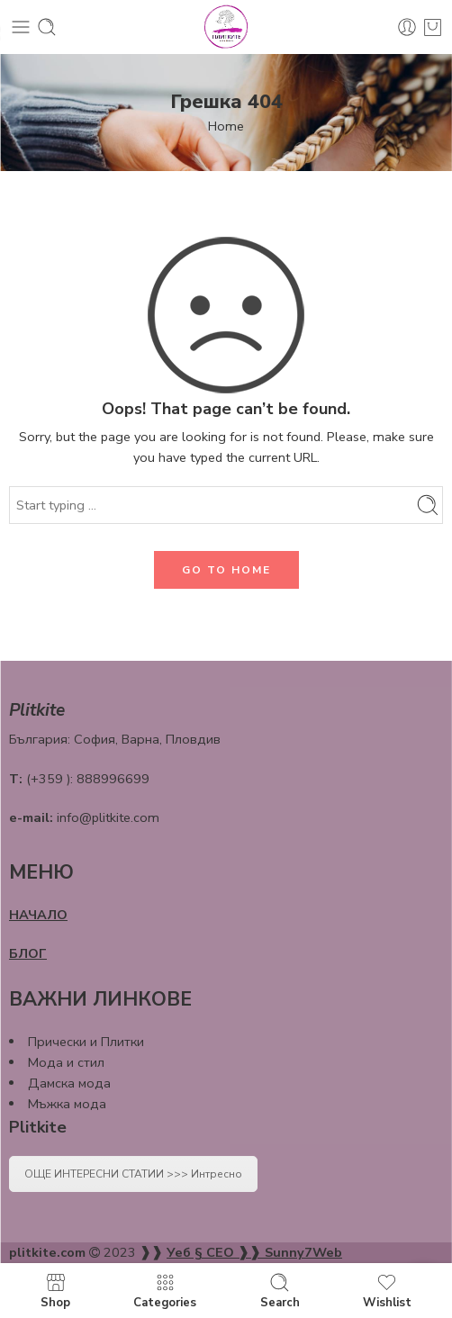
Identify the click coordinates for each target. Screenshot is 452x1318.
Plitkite (38, 1127)
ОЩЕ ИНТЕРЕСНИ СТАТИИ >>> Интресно (133, 1174)
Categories (164, 1290)
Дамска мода (69, 1083)
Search (280, 1290)
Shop (55, 1290)
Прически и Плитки (86, 1042)
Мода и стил (66, 1062)
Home (226, 126)
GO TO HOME (226, 570)
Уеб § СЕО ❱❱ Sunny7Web (254, 1252)
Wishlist (387, 1290)
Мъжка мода (67, 1104)
